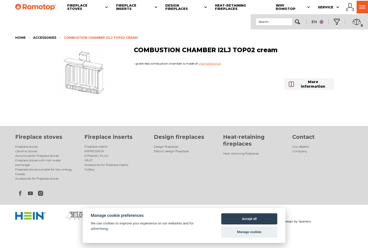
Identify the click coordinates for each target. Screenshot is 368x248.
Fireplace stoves (38, 137)
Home (20, 38)
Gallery (89, 169)
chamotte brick (209, 63)
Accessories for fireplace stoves (37, 178)
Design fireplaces (179, 137)
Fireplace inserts (108, 137)
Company (299, 151)
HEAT (88, 160)
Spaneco (305, 221)
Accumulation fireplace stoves (37, 156)
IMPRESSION (94, 151)
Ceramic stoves (26, 151)
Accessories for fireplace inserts (106, 165)
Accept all (249, 219)
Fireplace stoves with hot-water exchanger (38, 162)
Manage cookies (249, 232)
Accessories (44, 38)
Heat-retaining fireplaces (241, 153)
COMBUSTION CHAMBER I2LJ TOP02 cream (101, 38)
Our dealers (300, 146)
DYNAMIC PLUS (96, 156)
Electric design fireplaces (171, 151)
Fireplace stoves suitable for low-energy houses (43, 171)
